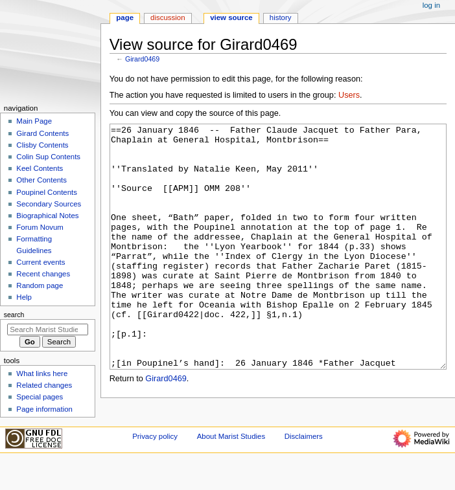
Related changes (44, 385)
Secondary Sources (48, 204)
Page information (44, 409)
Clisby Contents (42, 145)
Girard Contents (42, 133)
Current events (40, 262)
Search (14, 314)
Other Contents (41, 180)
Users (349, 95)
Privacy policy (155, 466)
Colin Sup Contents (48, 157)
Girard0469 (142, 59)
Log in (431, 5)
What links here (41, 373)
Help (24, 297)
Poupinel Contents (46, 192)
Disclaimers (304, 466)
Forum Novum (40, 227)
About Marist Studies (231, 466)
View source (231, 17)
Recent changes (43, 274)
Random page (39, 285)
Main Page (34, 121)
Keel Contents (39, 168)
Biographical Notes (47, 215)
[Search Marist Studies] (47, 329)
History (281, 17)
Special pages (39, 397)
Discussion (167, 17)
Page (125, 17)
